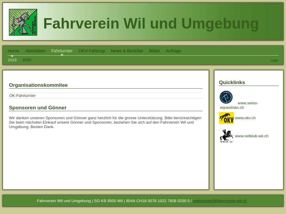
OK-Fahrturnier (22, 95)
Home (13, 50)
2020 (26, 60)
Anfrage (173, 50)
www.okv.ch (237, 118)
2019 (12, 60)
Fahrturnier (62, 50)
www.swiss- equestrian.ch (239, 105)
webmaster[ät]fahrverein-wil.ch (220, 201)
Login (274, 60)
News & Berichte (127, 50)
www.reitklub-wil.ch (243, 136)
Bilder (154, 50)
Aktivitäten (35, 50)
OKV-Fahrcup (92, 50)
